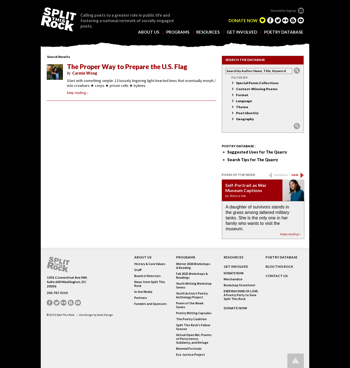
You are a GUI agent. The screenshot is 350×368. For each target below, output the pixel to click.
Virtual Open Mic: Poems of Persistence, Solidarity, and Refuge (194, 339)
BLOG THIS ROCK (279, 267)
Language (244, 101)
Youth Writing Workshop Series (194, 285)
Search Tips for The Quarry (252, 159)
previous (282, 175)
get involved (242, 32)
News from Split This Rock (149, 284)
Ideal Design (105, 314)
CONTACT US (277, 276)
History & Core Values (149, 264)
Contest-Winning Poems (257, 89)
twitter (278, 20)
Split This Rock (66, 314)
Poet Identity (247, 113)
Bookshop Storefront (239, 285)
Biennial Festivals (189, 349)
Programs (185, 257)
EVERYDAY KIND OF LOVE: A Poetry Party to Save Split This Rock (241, 295)
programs (177, 32)
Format (242, 95)
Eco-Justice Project (190, 355)
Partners (140, 298)
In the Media (143, 292)
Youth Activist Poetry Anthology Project (192, 295)
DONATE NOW (243, 20)
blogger (293, 20)
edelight (262, 20)
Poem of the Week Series (189, 305)
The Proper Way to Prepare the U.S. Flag (127, 66)
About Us (142, 257)
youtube (301, 20)
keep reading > (290, 234)
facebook (270, 20)
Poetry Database (238, 146)
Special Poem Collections (257, 83)
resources (208, 32)
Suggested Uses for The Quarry (257, 152)
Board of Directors (147, 276)
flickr (285, 20)
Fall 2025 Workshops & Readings (192, 275)
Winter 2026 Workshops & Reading (193, 266)
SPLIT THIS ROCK (58, 19)
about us (148, 32)
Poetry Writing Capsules (194, 313)
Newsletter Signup (283, 10)
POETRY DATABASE (282, 257)
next (294, 175)
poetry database (283, 32)
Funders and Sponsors (150, 304)
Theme (242, 107)
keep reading (77, 92)
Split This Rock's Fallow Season (193, 327)
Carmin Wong (84, 73)
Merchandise (233, 279)
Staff (137, 270)
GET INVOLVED (236, 267)
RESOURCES (233, 257)
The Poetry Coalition (191, 319)
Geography (245, 119)
